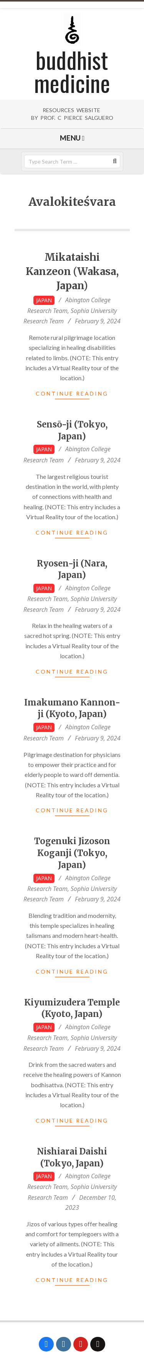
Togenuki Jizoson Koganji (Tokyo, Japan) (72, 853)
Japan (44, 300)
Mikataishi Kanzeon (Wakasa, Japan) (72, 271)
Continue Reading (72, 393)
